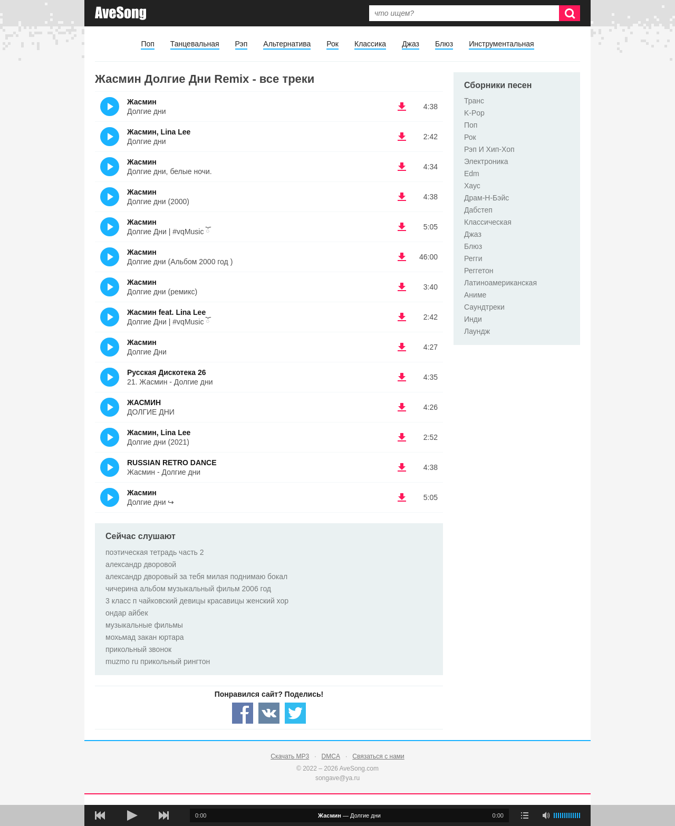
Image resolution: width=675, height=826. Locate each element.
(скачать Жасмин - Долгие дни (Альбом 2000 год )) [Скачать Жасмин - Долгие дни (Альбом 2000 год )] (401, 256)
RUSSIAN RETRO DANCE (172, 462)
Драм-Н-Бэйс (486, 198)
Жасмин (142, 102)
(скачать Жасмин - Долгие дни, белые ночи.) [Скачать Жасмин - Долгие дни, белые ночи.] (401, 166)
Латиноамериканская (500, 282)
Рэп (241, 44)
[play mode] (524, 815)
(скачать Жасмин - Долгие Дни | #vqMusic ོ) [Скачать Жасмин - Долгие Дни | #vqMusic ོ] (401, 226)
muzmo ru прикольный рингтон (157, 661)
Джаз (410, 44)
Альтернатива (287, 44)
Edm (471, 173)
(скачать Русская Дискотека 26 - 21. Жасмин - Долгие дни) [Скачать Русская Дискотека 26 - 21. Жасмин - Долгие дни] (401, 377)
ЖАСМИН (144, 402)
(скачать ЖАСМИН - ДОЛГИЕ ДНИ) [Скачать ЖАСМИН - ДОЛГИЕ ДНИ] (401, 407)
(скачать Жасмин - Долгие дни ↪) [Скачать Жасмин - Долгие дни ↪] (401, 497)
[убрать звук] (546, 815)
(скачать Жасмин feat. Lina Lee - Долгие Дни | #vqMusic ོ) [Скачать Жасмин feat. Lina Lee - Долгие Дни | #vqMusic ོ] (401, 317)
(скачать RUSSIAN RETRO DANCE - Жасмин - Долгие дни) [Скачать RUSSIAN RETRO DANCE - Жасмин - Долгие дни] (401, 467)
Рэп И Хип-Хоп (489, 149)
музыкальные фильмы (144, 625)
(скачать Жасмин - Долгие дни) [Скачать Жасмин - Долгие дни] (401, 106)
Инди (473, 319)
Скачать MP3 (290, 756)
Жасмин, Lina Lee (158, 132)
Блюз (444, 44)
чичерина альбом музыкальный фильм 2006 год (188, 588)
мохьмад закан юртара (144, 637)
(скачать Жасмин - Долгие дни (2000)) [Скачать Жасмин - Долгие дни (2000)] (401, 196)
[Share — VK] (268, 713)
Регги (473, 258)
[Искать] (569, 13)
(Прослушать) (109, 106)
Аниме (475, 295)
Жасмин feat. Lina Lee (166, 312)
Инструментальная (501, 44)
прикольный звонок (138, 649)
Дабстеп (478, 210)
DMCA (331, 756)
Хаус (472, 185)
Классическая (488, 222)
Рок (332, 44)
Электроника (486, 161)
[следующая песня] (163, 815)
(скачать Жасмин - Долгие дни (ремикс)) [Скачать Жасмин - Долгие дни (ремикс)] (401, 286)
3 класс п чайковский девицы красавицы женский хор (196, 601)
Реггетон (479, 270)
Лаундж (477, 331)
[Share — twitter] (295, 713)
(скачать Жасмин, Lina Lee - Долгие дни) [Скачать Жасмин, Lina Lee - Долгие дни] (401, 136)
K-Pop (474, 113)
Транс (474, 101)
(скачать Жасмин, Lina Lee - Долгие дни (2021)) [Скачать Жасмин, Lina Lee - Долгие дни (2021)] (401, 437)
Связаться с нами (378, 756)
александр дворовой (140, 564)
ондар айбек (126, 613)
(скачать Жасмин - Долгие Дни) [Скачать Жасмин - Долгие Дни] (401, 347)
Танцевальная (194, 44)
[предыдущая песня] (100, 815)
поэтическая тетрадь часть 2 (154, 552)
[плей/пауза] (132, 815)
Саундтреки (484, 307)
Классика (370, 44)
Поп (147, 44)
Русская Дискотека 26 (166, 372)
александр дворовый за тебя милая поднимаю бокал (196, 576)
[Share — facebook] (242, 713)
